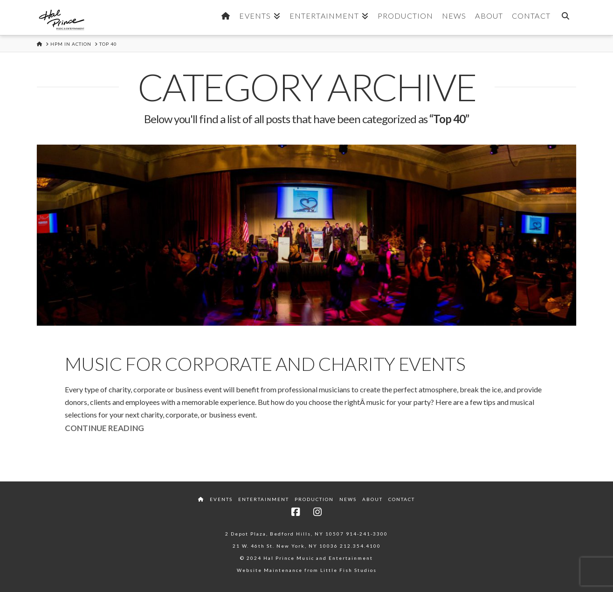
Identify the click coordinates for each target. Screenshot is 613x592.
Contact (401, 499)
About (372, 499)
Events (221, 499)
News (348, 499)
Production (314, 499)
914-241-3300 (367, 533)
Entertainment (263, 499)
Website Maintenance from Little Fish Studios (307, 570)
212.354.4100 (360, 546)
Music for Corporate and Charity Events (265, 364)
